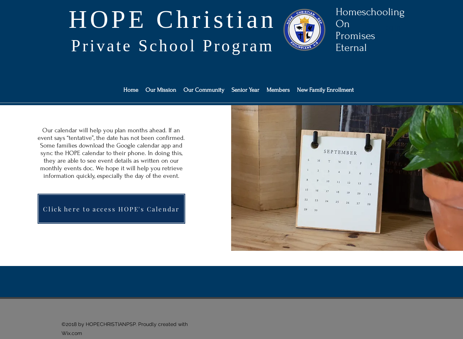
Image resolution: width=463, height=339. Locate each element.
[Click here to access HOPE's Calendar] (111, 208)
